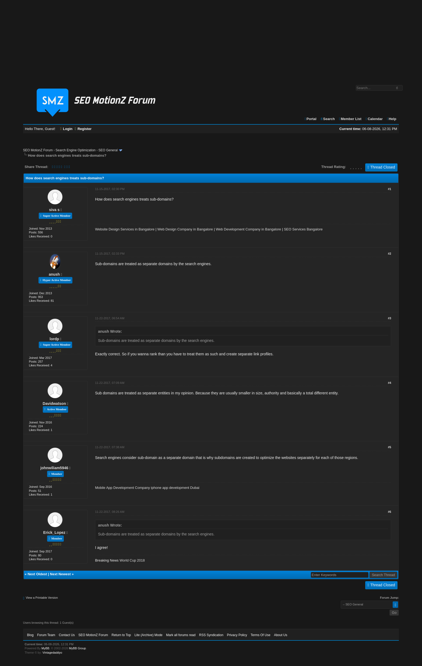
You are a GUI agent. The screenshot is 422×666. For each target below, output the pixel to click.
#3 (389, 318)
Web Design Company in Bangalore (185, 229)
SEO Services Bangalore (303, 229)
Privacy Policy (237, 635)
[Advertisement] (211, 40)
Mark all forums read (180, 635)
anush (54, 274)
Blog (30, 635)
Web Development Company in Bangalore (248, 229)
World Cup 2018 (132, 560)
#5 (389, 447)
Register (83, 129)
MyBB (45, 648)
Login (66, 129)
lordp (54, 339)
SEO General (108, 150)
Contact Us (67, 635)
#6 (389, 511)
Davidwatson (54, 403)
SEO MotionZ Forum (38, 150)
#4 (389, 382)
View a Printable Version (42, 597)
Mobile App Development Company (122, 488)
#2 (389, 253)
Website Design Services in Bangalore (124, 229)
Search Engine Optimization (75, 150)
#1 (389, 189)
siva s (54, 210)
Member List (350, 119)
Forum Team (46, 635)
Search (327, 119)
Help (391, 119)
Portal (310, 119)
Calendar (373, 119)
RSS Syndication (211, 635)
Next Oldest (37, 574)
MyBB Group (77, 648)
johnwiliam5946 (54, 468)
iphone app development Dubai (175, 488)
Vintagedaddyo (52, 652)
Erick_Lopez (54, 532)
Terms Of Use (260, 635)
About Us (280, 635)
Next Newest (60, 574)
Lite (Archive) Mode (149, 635)
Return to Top (121, 635)
